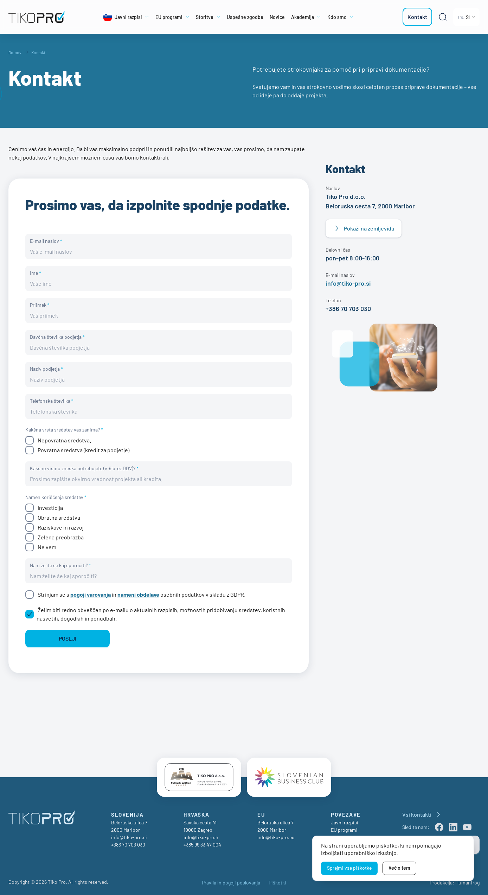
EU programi (344, 831)
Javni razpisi (344, 823)
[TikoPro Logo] (39, 17)
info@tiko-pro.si (348, 283)
